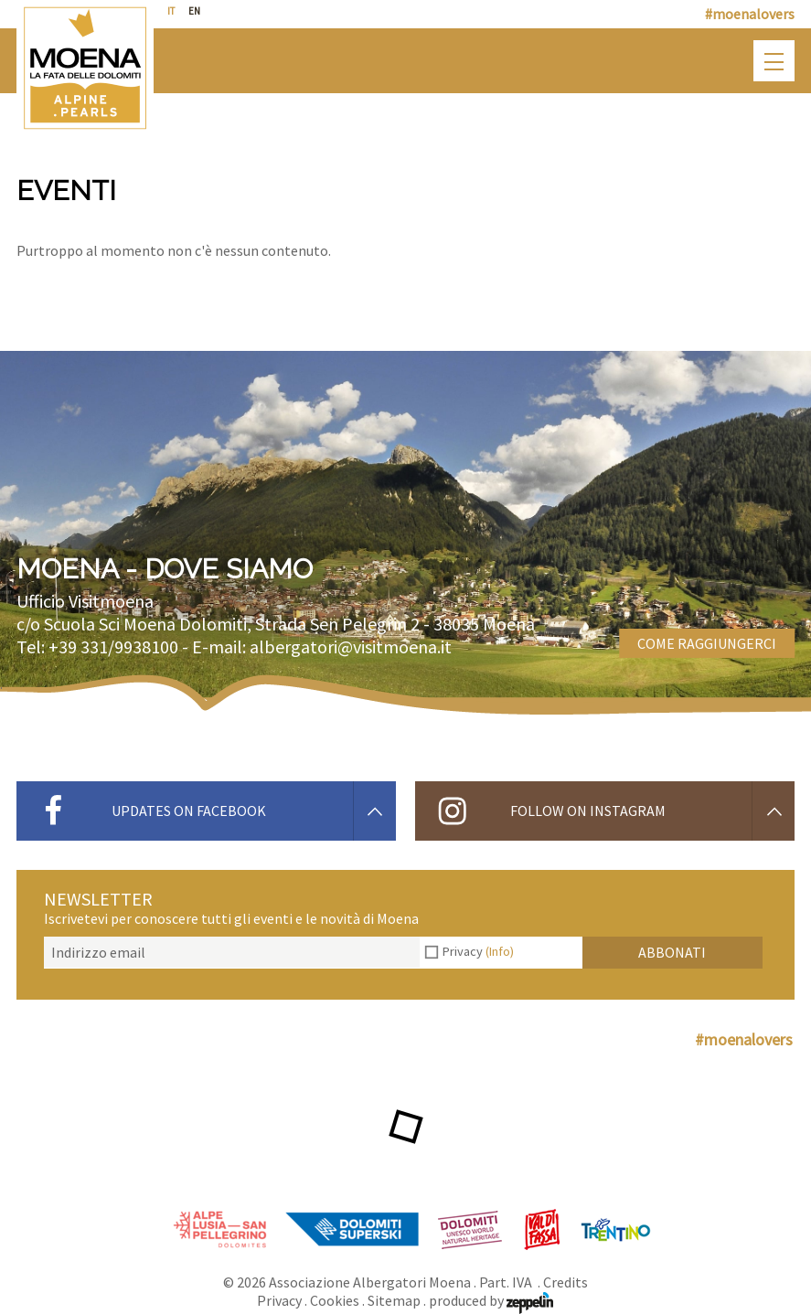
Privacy (478, 951)
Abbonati (672, 952)
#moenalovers (750, 14)
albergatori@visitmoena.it (351, 646)
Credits (565, 1282)
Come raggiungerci (706, 643)
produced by (491, 1300)
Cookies (334, 1300)
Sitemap (394, 1300)
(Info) (500, 951)
